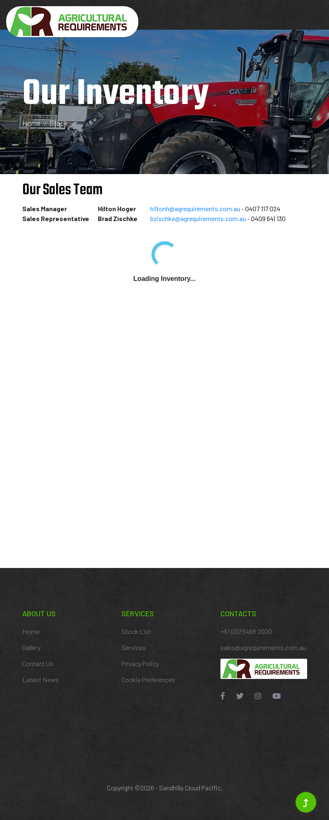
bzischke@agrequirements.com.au (198, 218)
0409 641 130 (268, 218)
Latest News (40, 679)
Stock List (136, 631)
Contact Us (37, 663)
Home (31, 122)
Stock (59, 122)
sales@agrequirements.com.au (263, 647)
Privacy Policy (140, 663)
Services (133, 647)
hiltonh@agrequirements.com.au (195, 208)
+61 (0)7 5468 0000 (246, 631)
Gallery (31, 647)
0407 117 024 (262, 208)
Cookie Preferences (148, 679)
